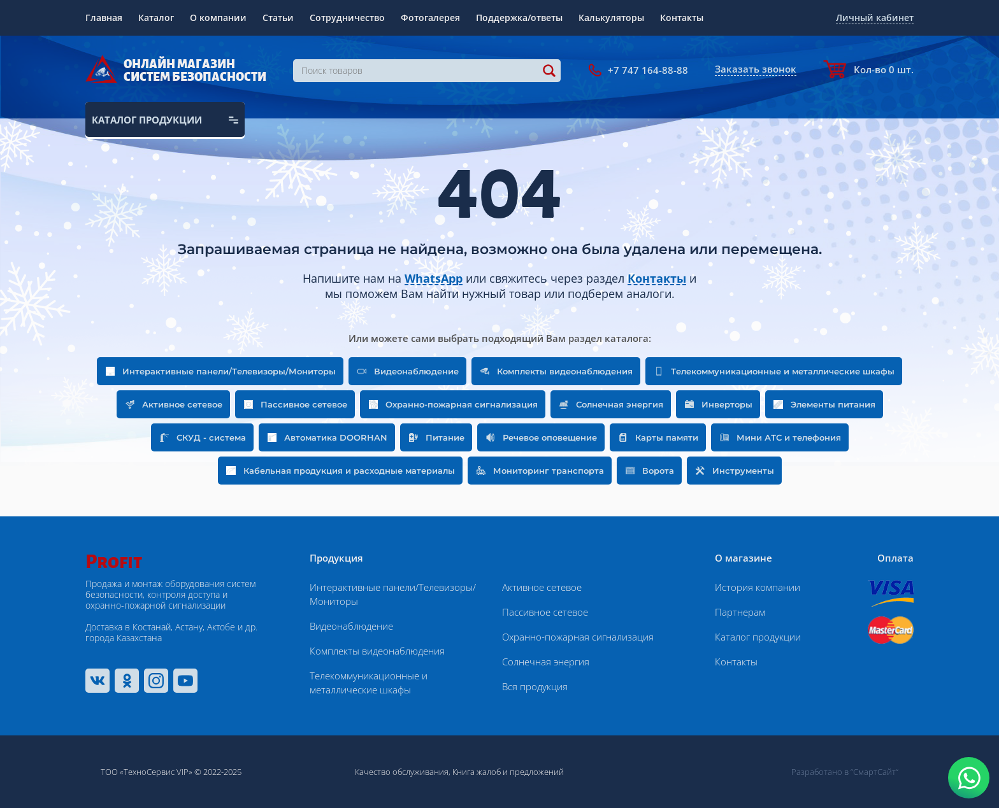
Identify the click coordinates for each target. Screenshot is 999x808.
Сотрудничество (347, 17)
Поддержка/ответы (519, 17)
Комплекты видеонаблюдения (377, 650)
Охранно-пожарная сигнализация (578, 636)
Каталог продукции (758, 636)
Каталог (156, 17)
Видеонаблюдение (351, 626)
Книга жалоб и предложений (508, 771)
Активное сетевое (542, 587)
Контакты (681, 17)
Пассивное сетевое (545, 612)
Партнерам (740, 612)
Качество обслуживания (402, 771)
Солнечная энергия (545, 661)
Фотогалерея (430, 17)
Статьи (278, 17)
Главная (103, 17)
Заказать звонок (755, 68)
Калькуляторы (611, 17)
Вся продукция (535, 686)
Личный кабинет (875, 17)
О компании (218, 17)
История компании (757, 587)
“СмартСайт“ (874, 771)
